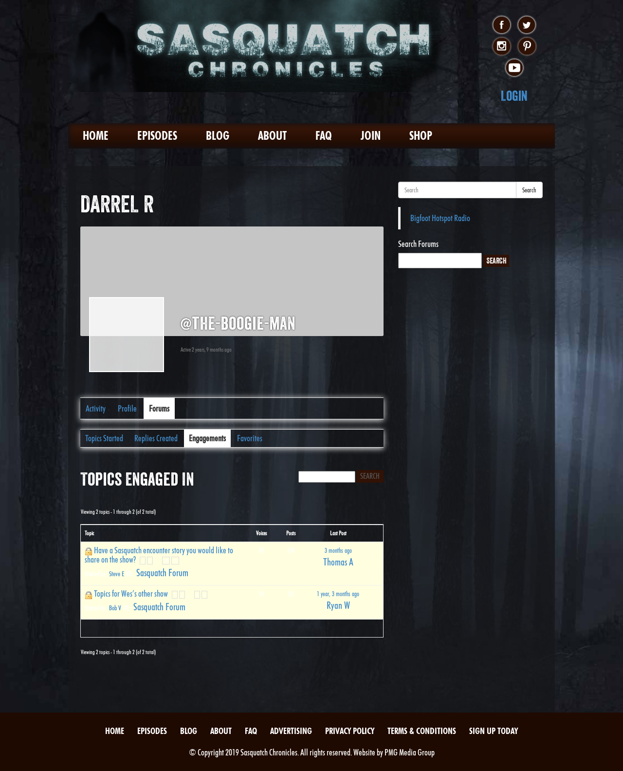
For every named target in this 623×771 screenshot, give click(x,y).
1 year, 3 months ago (338, 594)
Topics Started (104, 438)
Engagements (207, 438)
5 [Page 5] (197, 595)
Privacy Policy (349, 731)
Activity (96, 408)
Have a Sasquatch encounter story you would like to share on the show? (159, 555)
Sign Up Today (493, 731)
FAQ (323, 136)
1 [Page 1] (143, 561)
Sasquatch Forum (162, 573)
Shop (420, 136)
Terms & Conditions (421, 731)
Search (529, 190)
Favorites (249, 438)
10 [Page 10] (166, 561)
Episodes (157, 136)
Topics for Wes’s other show (131, 593)
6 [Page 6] (204, 595)
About (272, 136)
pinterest (526, 46)
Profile (127, 408)
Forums (159, 408)
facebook (501, 25)
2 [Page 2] (150, 561)
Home (96, 136)
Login (514, 95)
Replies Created (156, 438)
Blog (217, 136)
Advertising (291, 731)
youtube (514, 68)
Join (371, 136)
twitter (526, 25)
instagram (501, 46)
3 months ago (338, 550)
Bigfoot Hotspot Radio (440, 218)
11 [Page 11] (175, 561)
